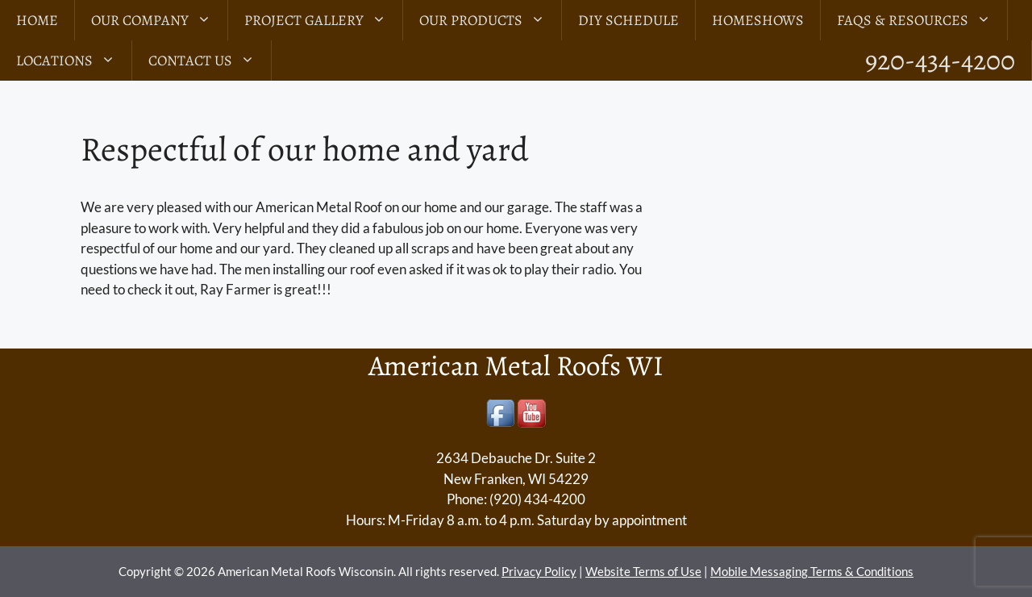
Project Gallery (323, 20)
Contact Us (209, 60)
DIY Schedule (628, 20)
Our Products (490, 20)
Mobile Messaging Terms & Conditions (811, 571)
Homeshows (758, 20)
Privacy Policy (538, 571)
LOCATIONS (73, 60)
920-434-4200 (940, 60)
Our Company (159, 20)
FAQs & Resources (922, 20)
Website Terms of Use (643, 571)
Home (37, 20)
